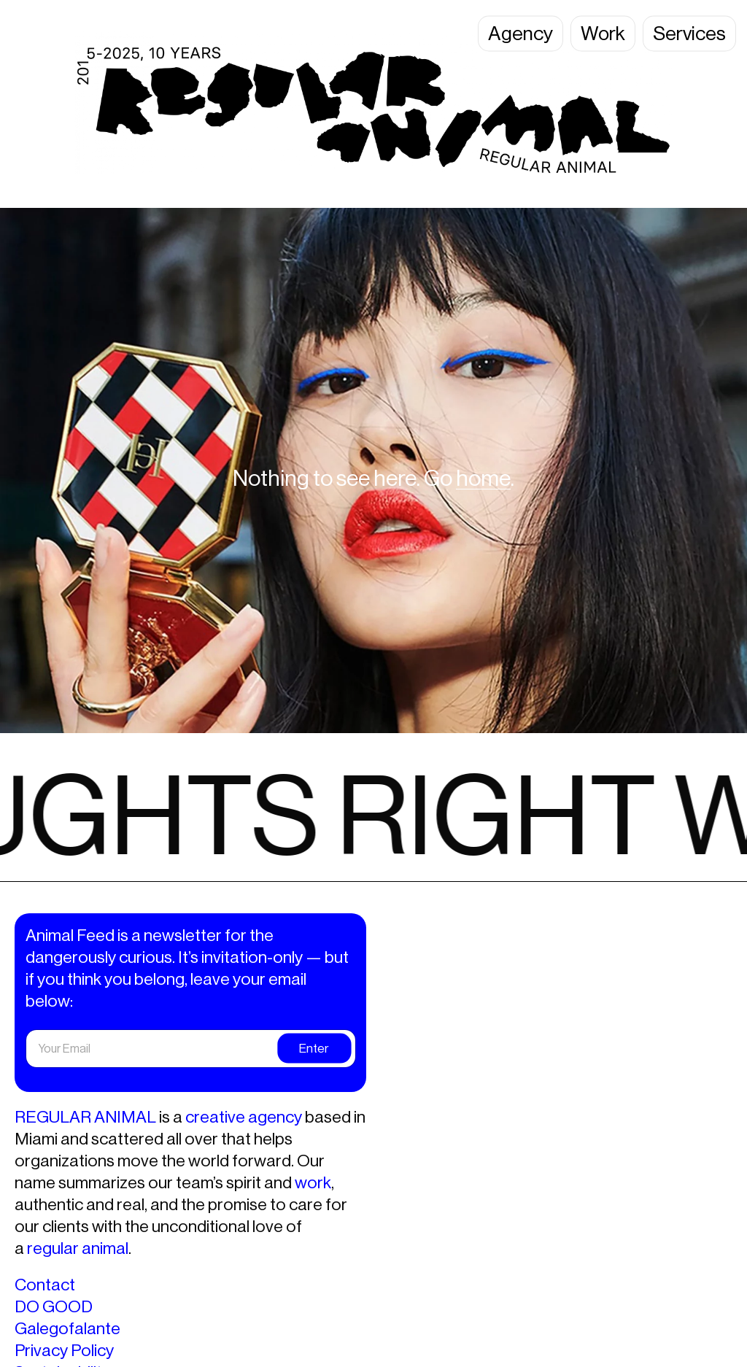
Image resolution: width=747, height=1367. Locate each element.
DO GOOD (54, 1306)
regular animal (77, 1248)
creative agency (243, 1116)
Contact (45, 1284)
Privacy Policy (64, 1350)
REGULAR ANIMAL (85, 1116)
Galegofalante (67, 1328)
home (483, 478)
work (313, 1182)
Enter (314, 1048)
